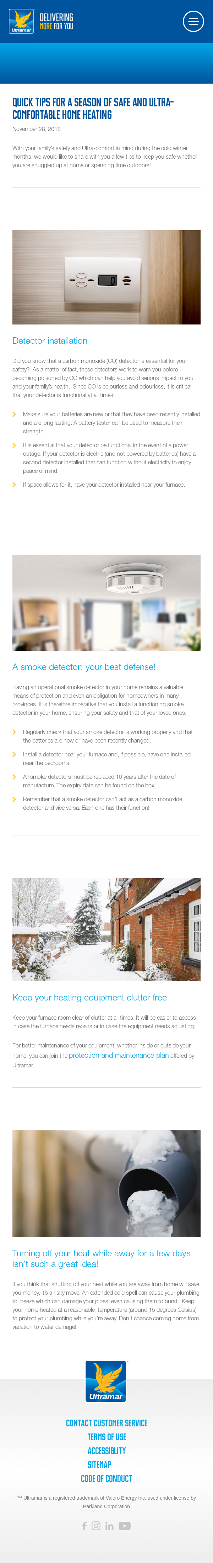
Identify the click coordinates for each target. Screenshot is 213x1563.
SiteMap (99, 1464)
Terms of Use (106, 1437)
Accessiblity (107, 1451)
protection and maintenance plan (119, 1055)
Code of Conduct (106, 1478)
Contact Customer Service (106, 1423)
